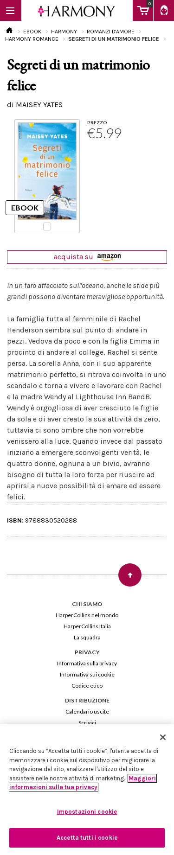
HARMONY (64, 31)
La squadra (87, 637)
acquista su (87, 256)
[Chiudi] (163, 737)
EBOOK (32, 31)
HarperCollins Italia (87, 626)
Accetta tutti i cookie (87, 837)
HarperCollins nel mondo (87, 615)
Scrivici (87, 722)
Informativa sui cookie (87, 674)
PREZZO (97, 122)
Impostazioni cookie (87, 811)
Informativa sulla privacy (87, 663)
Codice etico (87, 685)
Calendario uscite (87, 711)
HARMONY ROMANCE (31, 39)
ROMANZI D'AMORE (111, 31)
